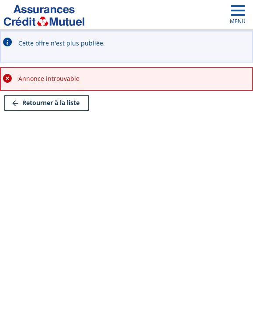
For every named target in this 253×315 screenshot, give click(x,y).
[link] (46, 103)
